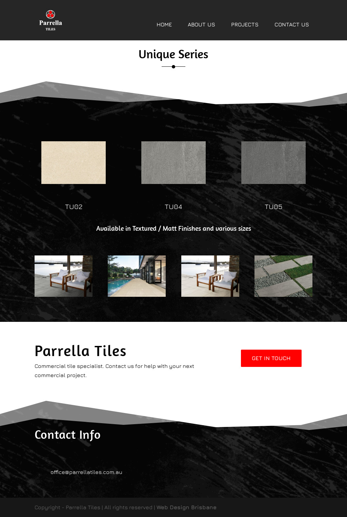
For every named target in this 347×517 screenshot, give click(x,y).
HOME (164, 24)
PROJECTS (245, 24)
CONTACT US (291, 24)
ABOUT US (201, 24)
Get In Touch (271, 358)
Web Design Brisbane (187, 507)
